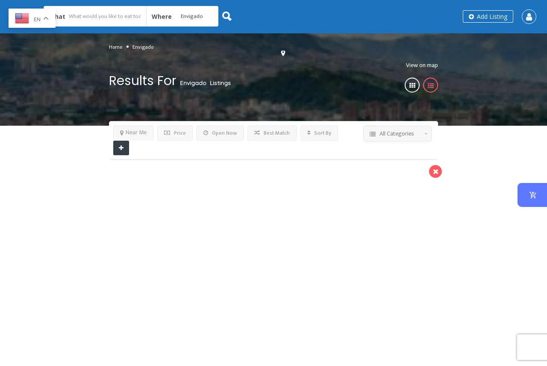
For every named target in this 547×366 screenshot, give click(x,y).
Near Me (133, 132)
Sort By (319, 133)
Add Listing (488, 16)
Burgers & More (275, 196)
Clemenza (260, 181)
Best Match (272, 133)
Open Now (220, 133)
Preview (209, 176)
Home (115, 46)
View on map (420, 65)
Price (175, 133)
